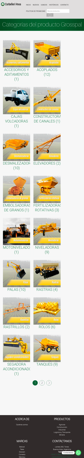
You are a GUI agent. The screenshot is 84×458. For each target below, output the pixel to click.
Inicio (28, 5)
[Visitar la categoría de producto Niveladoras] (47, 237)
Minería (62, 435)
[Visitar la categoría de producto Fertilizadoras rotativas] (47, 195)
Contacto (64, 5)
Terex (22, 449)
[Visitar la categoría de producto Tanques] (47, 352)
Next (49, 382)
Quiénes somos (22, 425)
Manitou (22, 457)
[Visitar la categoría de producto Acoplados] (47, 59)
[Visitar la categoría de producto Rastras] (47, 277)
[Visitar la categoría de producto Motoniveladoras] (16, 237)
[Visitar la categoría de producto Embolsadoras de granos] (16, 195)
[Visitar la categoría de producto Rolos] (47, 314)
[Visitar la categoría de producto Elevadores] (47, 151)
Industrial (61, 430)
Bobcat (22, 447)
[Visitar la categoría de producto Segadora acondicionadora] (16, 356)
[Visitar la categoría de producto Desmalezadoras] (16, 153)
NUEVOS (36, 5)
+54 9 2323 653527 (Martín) (62, 457)
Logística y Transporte (62, 432)
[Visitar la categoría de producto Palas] (16, 277)
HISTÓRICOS (53, 5)
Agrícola (62, 425)
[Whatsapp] (78, 452)
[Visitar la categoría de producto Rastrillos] (16, 314)
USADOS (44, 5)
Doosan (22, 452)
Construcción (62, 427)
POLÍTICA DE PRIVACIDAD (35, 11)
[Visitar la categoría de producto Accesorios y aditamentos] (16, 62)
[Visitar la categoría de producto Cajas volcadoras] (16, 108)
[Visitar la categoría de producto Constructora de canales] (47, 106)
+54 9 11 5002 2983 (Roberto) (62, 454)
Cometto (22, 454)
